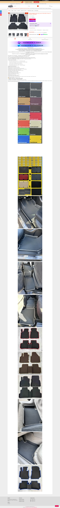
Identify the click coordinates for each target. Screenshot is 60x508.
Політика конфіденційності (34, 507)
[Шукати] (38, 6)
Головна (9, 10)
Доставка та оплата (24, 10)
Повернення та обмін (30, 10)
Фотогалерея (36, 10)
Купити (33, 19)
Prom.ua (33, 506)
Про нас (15, 10)
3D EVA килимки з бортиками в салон (14, 8)
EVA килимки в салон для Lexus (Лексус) (25, 8)
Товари (12, 10)
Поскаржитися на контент (28, 507)
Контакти (18, 10)
